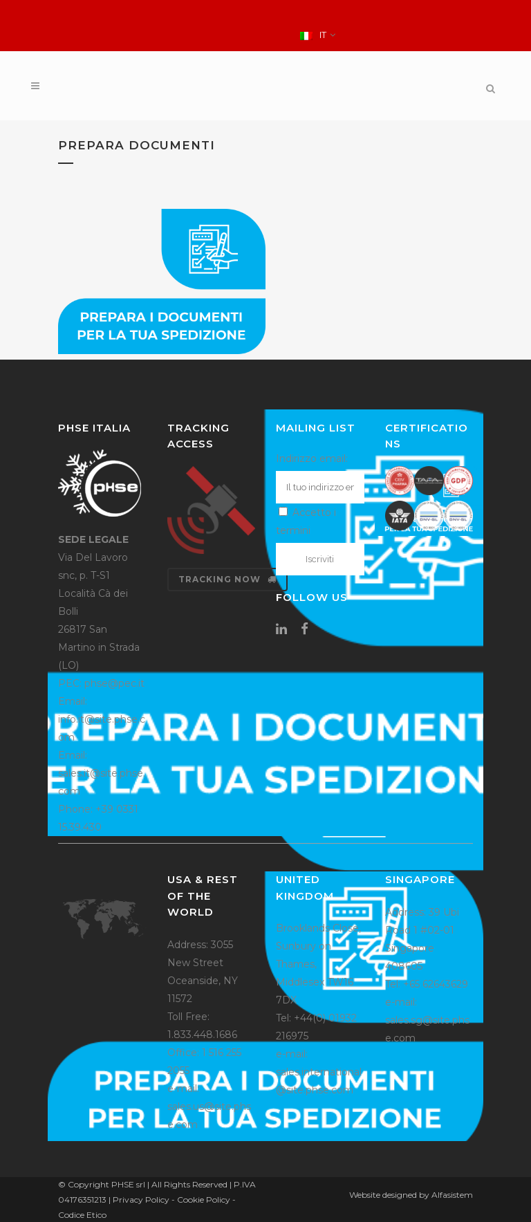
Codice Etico (82, 1215)
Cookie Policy (203, 1199)
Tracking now (227, 579)
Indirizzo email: (312, 458)
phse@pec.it (114, 683)
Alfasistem (452, 1194)
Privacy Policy (141, 1199)
